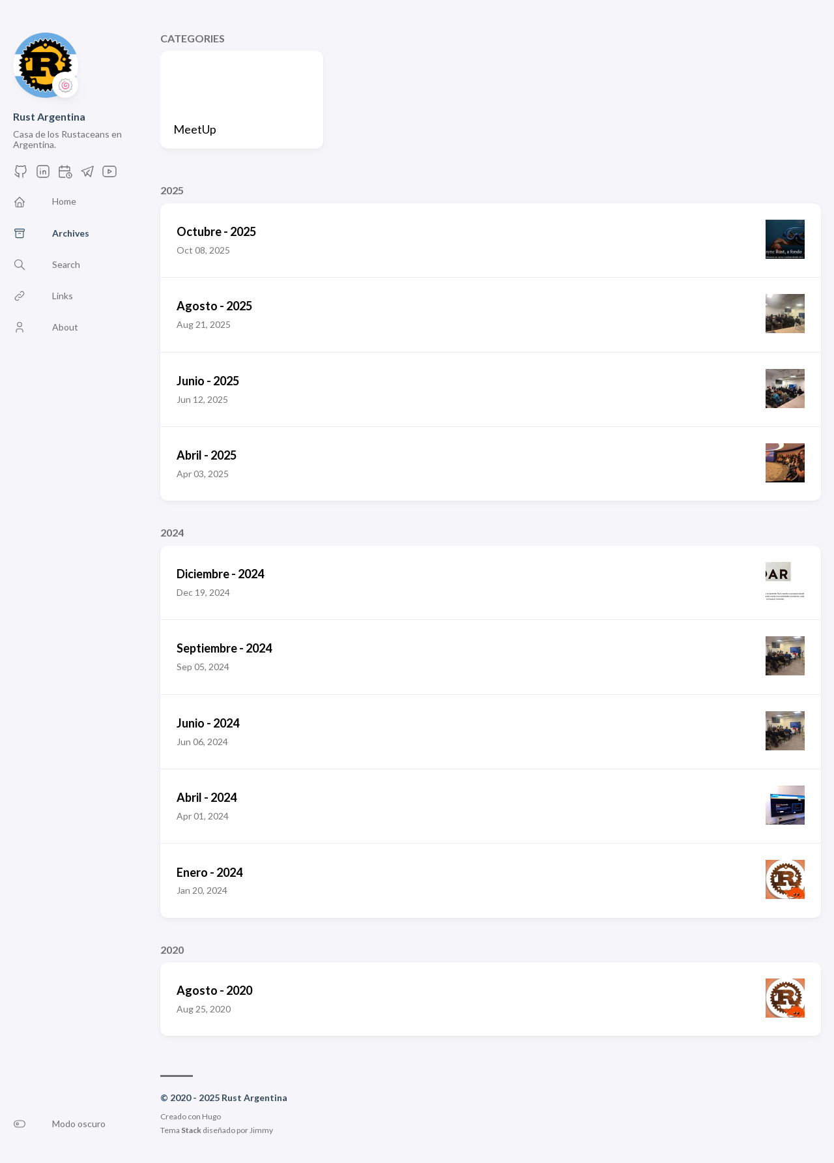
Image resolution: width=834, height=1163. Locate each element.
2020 (172, 949)
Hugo (211, 1116)
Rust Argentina (49, 116)
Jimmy (261, 1130)
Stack (191, 1130)
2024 (172, 532)
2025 (172, 190)
